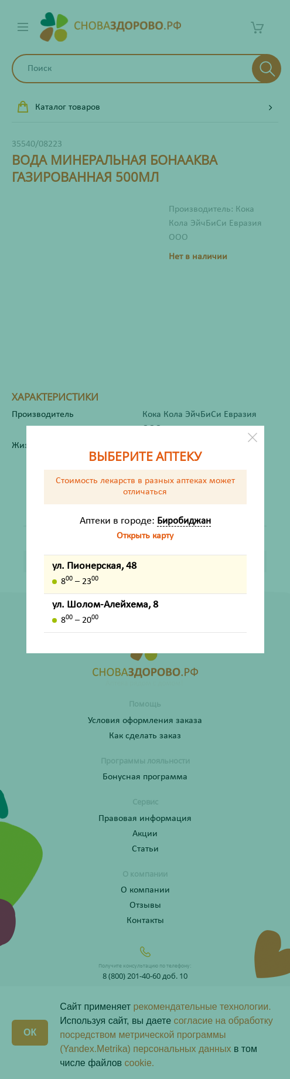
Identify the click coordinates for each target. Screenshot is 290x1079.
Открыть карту (145, 536)
